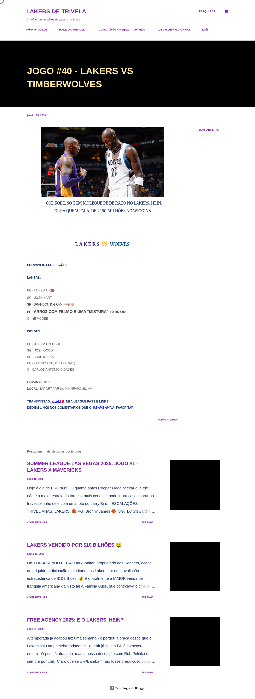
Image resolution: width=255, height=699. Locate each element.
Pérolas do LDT (37, 29)
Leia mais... (148, 522)
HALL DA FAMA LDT (73, 29)
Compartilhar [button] (209, 129)
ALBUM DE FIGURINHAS (174, 29)
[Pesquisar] (207, 11)
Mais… (207, 29)
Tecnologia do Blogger (128, 688)
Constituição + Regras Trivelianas (122, 29)
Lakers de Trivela (56, 11)
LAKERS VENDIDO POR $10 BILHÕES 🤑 (74, 545)
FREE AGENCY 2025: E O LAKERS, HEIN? (75, 620)
